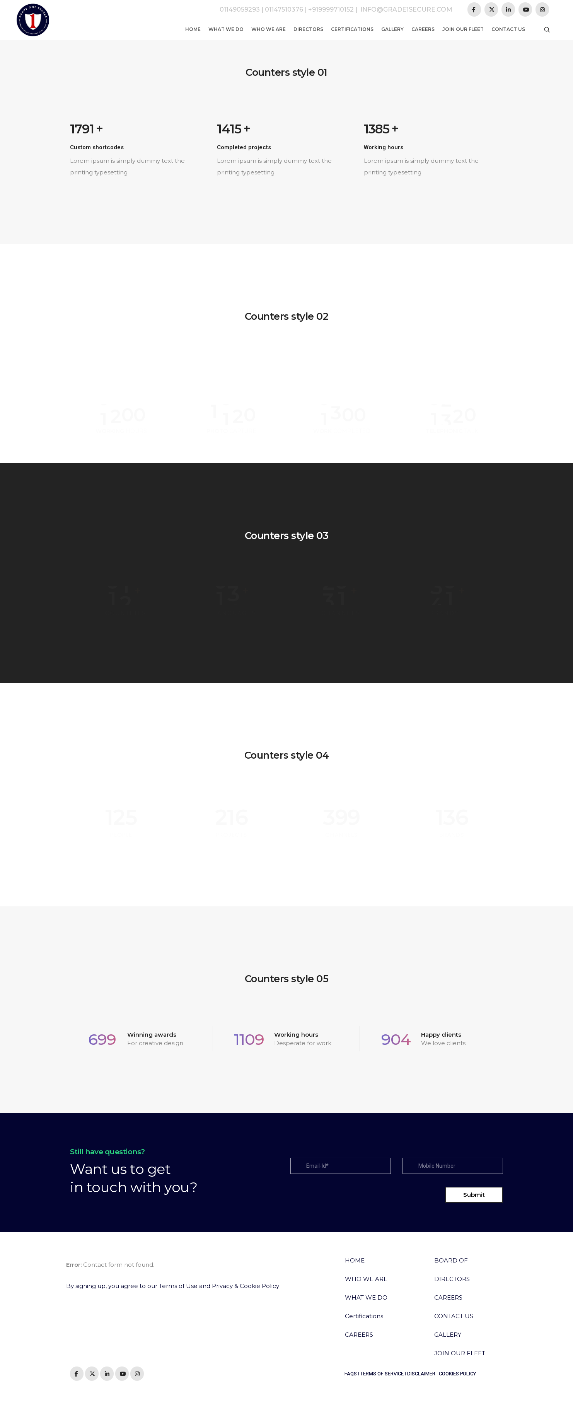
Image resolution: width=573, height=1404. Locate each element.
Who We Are (268, 29)
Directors (308, 29)
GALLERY (447, 1334)
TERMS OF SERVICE (382, 1374)
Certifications (352, 29)
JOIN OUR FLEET (459, 1353)
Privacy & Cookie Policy (245, 1286)
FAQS (350, 1374)
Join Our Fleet (463, 29)
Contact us (508, 29)
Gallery (392, 29)
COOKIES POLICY (457, 1374)
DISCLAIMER (421, 1374)
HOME (355, 1260)
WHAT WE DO (366, 1297)
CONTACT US (453, 1316)
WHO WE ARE (366, 1279)
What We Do (226, 29)
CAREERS (359, 1334)
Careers (423, 29)
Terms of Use (178, 1286)
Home (193, 29)
